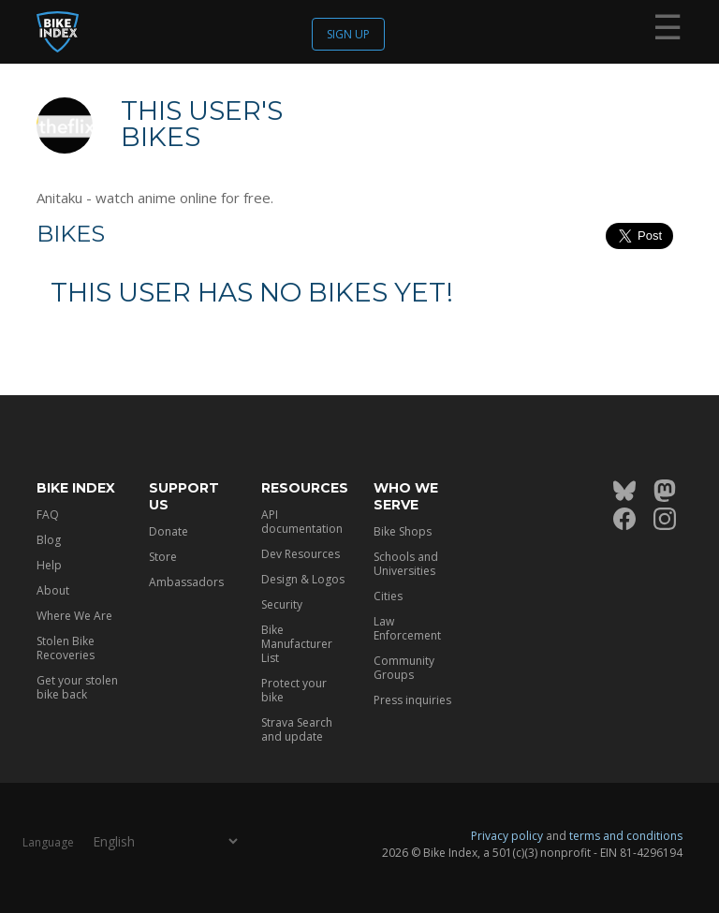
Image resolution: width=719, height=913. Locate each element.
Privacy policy (507, 836)
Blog (49, 540)
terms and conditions (625, 836)
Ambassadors (186, 582)
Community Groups (404, 668)
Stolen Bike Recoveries (66, 648)
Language (48, 842)
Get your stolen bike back (77, 687)
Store (163, 557)
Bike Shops (403, 531)
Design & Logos (303, 579)
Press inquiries (412, 700)
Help (49, 565)
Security (281, 604)
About (53, 590)
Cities (388, 596)
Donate (168, 531)
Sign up (348, 34)
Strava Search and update (296, 729)
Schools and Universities (406, 564)
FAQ (48, 515)
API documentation (302, 522)
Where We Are (74, 616)
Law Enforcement (407, 628)
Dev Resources (300, 554)
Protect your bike (294, 690)
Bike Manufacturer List (296, 644)
